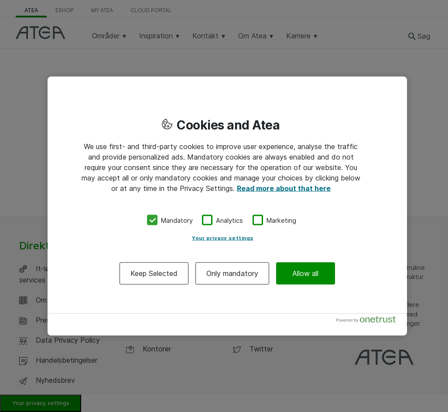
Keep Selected (154, 273)
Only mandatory (232, 273)
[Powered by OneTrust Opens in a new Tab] (369, 321)
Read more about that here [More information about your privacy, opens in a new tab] (284, 188)
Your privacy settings (222, 238)
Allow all (305, 273)
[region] (227, 206)
